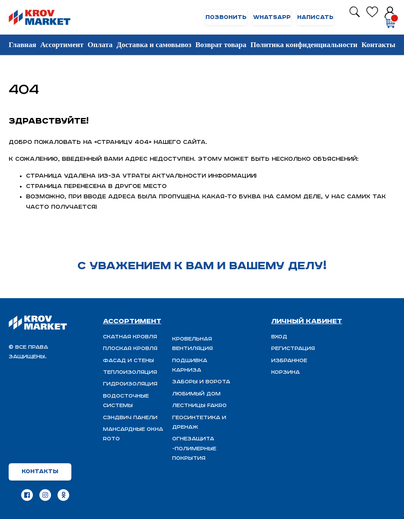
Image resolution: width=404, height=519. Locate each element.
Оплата (99, 45)
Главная (22, 45)
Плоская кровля (130, 348)
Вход (279, 337)
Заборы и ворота (201, 382)
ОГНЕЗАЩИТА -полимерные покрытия (194, 449)
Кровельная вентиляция (192, 344)
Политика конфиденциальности (303, 45)
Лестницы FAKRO (199, 405)
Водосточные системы (126, 401)
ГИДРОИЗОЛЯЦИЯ (130, 384)
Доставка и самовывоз (154, 45)
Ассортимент (61, 45)
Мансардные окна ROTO (133, 434)
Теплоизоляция (130, 372)
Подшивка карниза (189, 365)
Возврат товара (221, 45)
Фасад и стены (128, 360)
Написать (315, 17)
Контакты (378, 45)
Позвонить (226, 17)
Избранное (289, 360)
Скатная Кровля (130, 337)
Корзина (285, 372)
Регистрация (293, 348)
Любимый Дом (196, 394)
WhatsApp (272, 17)
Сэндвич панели (130, 417)
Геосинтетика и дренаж (199, 422)
